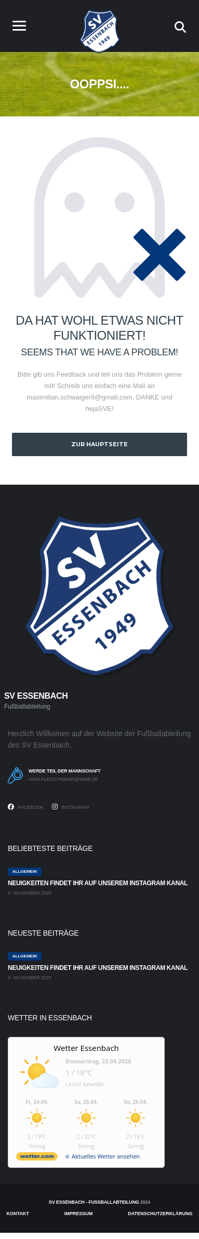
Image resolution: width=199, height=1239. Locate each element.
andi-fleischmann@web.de (63, 779)
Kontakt (18, 1213)
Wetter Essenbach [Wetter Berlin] (86, 1048)
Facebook (26, 807)
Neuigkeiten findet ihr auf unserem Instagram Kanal (98, 883)
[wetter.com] (37, 1158)
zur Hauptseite (99, 444)
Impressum (78, 1213)
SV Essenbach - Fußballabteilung (94, 1202)
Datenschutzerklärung (160, 1213)
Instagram (70, 807)
